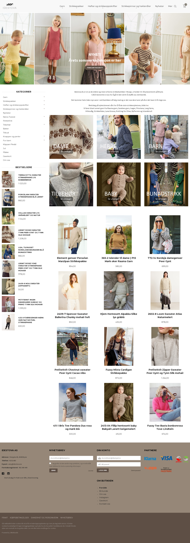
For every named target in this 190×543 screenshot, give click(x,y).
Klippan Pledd (9, 144)
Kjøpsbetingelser (19, 518)
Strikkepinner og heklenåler (16, 109)
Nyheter (7, 113)
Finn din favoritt (95, 68)
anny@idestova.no (15, 464)
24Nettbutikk (14, 533)
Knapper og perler (11, 136)
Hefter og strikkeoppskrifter (16, 105)
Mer (170, 6)
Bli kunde (103, 491)
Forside (103, 488)
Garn (5, 97)
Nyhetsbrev (66, 518)
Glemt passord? (136, 470)
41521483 (12, 460)
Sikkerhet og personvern (44, 518)
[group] (95, 48)
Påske (6, 152)
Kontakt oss (104, 504)
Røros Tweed (9, 117)
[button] (187, 48)
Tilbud (6, 132)
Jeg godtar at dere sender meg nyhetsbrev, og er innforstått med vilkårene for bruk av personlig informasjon (70, 464)
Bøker (6, 128)
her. (147, 105)
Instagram (104, 497)
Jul (4, 148)
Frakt (5, 518)
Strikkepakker (9, 101)
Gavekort (7, 156)
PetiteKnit (7, 121)
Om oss (6, 160)
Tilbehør (7, 125)
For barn (7, 140)
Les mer (90, 471)
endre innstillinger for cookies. (46, 528)
